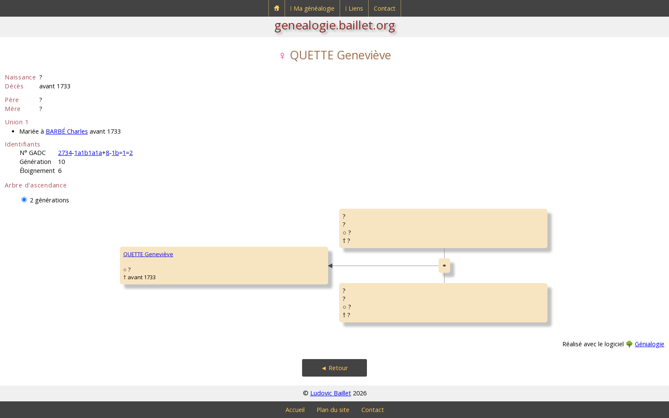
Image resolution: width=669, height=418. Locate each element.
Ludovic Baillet (330, 393)
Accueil (295, 410)
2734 (65, 153)
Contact (385, 8)
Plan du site (333, 410)
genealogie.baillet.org (334, 25)
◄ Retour (334, 368)
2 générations (49, 200)
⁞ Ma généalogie (312, 8)
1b (115, 153)
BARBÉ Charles (67, 131)
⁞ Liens (354, 8)
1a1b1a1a (88, 153)
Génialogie (649, 344)
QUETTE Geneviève (148, 254)
